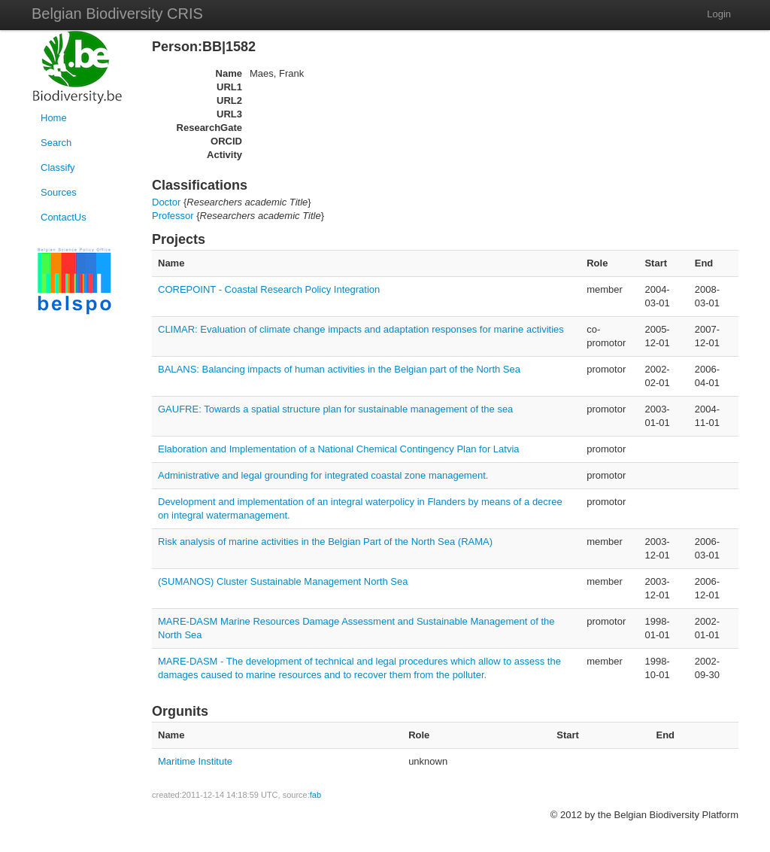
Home (54, 117)
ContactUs (63, 217)
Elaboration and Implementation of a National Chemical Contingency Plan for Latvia (339, 449)
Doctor (166, 202)
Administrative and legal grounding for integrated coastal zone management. (323, 475)
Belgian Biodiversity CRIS (117, 13)
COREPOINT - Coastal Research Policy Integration (269, 289)
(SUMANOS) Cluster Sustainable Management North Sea (283, 581)
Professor (173, 215)
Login (719, 14)
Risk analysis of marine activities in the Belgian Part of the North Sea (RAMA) (325, 541)
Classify (58, 167)
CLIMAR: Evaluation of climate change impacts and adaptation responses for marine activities (361, 329)
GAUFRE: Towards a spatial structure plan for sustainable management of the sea (335, 409)
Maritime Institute (195, 761)
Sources (59, 192)
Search (56, 142)
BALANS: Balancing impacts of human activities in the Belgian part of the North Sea (339, 369)
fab (315, 794)
